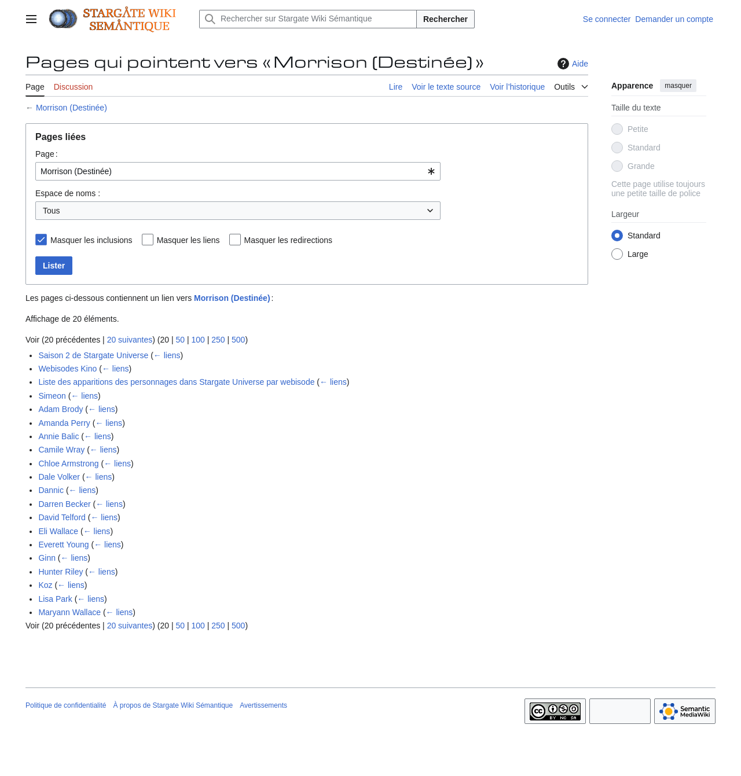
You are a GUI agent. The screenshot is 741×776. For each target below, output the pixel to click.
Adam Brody (60, 409)
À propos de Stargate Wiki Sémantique (173, 705)
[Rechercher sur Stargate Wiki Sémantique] (308, 19)
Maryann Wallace (69, 612)
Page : (46, 154)
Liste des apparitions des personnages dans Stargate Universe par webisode (176, 382)
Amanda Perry (64, 423)
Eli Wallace (58, 531)
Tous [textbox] (51, 210)
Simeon (51, 395)
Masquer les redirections (288, 240)
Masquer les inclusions (91, 240)
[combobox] (238, 171)
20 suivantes (130, 339)
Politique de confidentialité (65, 705)
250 (218, 339)
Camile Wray (61, 449)
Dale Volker (59, 476)
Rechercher (445, 19)
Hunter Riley (60, 571)
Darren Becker (64, 504)
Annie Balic (58, 436)
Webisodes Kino (67, 368)
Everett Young (63, 544)
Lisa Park (55, 599)
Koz (45, 585)
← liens (167, 355)
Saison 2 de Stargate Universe (93, 355)
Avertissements (263, 705)
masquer (678, 86)
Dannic (51, 490)
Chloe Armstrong (68, 463)
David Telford (61, 517)
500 (238, 339)
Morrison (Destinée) (71, 107)
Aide (571, 63)
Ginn (47, 557)
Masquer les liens (188, 240)
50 (180, 339)
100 (197, 339)
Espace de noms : (67, 193)
